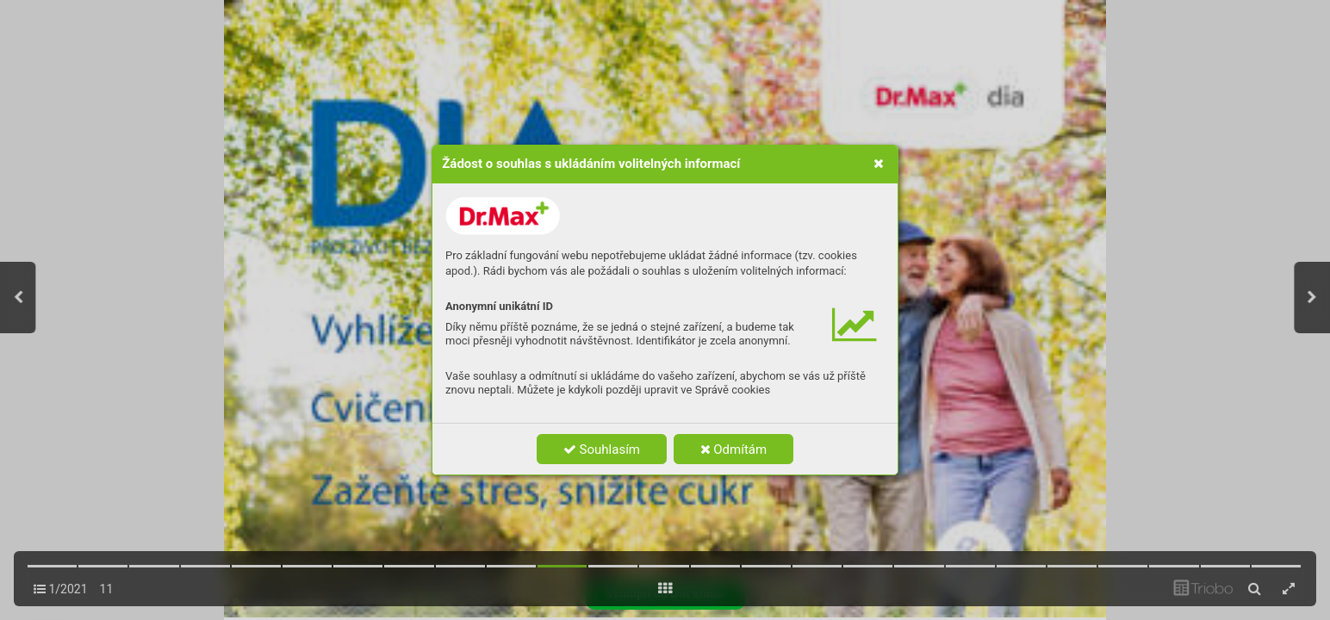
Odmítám (734, 449)
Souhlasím (601, 449)
